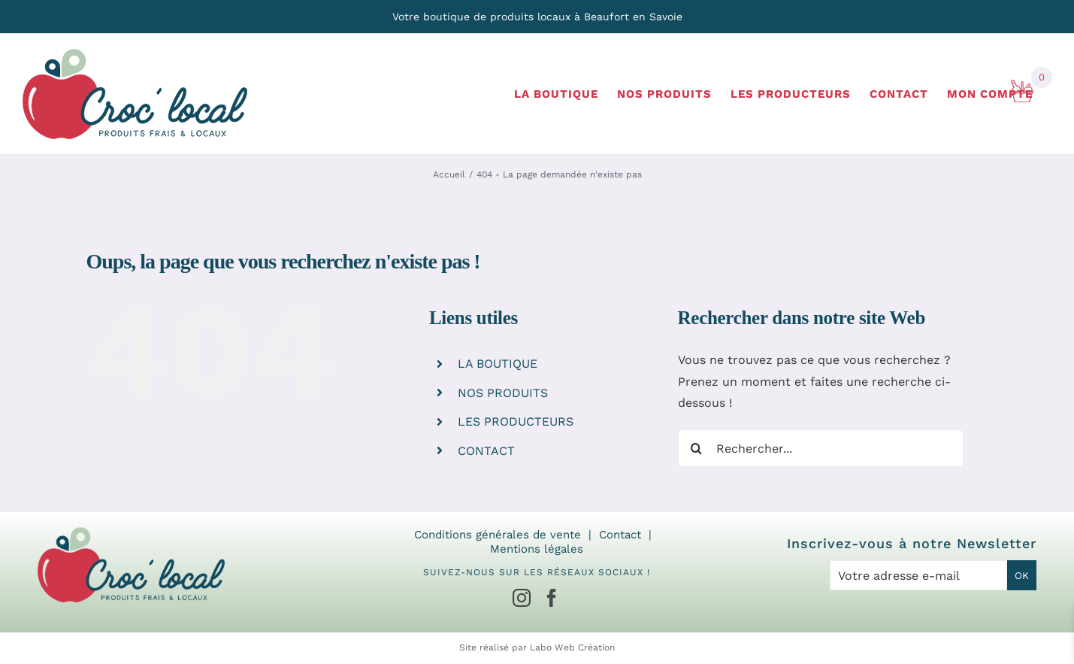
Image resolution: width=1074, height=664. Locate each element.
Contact (620, 534)
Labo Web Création (572, 647)
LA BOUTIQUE (497, 363)
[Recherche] (696, 448)
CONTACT (486, 451)
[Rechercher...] (821, 448)
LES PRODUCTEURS (515, 421)
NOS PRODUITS (503, 393)
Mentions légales (536, 549)
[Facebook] (552, 598)
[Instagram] (522, 598)
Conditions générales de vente (497, 534)
